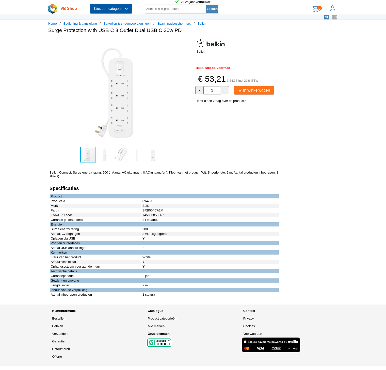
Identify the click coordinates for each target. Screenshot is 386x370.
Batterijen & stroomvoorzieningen (127, 23)
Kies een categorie (111, 9)
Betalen (57, 326)
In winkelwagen (254, 90)
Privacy (248, 318)
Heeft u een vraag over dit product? (220, 101)
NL (327, 17)
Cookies (249, 326)
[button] (189, 42)
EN (334, 17)
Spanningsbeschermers (174, 23)
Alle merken (156, 326)
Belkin (201, 23)
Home (52, 23)
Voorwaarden (252, 334)
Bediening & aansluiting (80, 23)
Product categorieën (162, 318)
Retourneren (61, 349)
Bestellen (58, 318)
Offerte (57, 356)
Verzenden (59, 334)
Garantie (58, 341)
